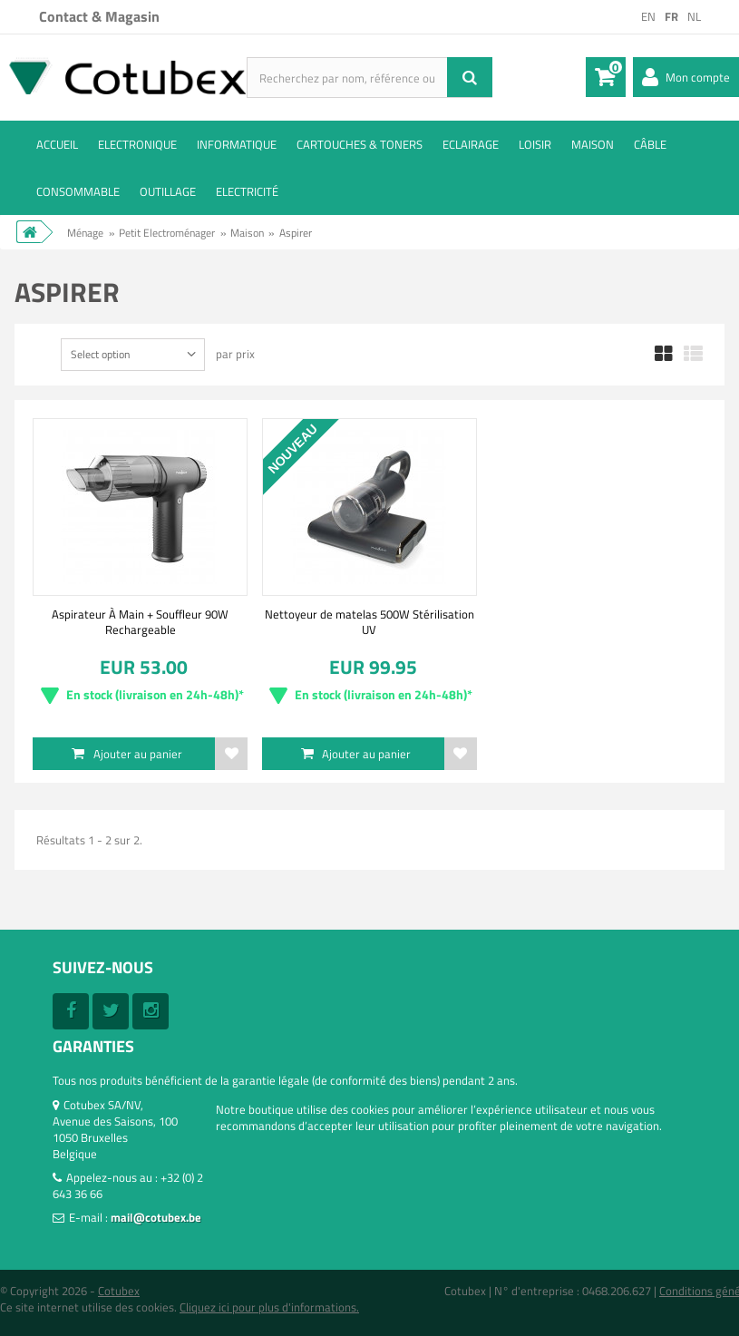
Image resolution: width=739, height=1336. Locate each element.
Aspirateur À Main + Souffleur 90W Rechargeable (140, 621)
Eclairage (470, 144)
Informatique (237, 144)
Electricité (247, 191)
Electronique (137, 144)
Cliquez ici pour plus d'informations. (269, 1307)
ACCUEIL (57, 144)
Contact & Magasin (99, 16)
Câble (650, 144)
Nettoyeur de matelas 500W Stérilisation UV (369, 621)
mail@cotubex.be (156, 1217)
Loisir (535, 144)
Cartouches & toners (360, 144)
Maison (592, 144)
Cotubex (119, 1291)
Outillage (168, 191)
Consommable (78, 191)
